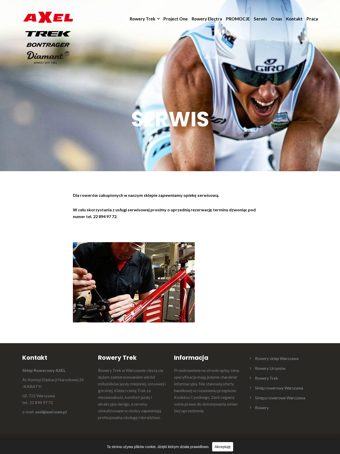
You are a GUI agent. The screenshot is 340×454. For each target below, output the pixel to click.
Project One (175, 18)
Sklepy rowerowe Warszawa (280, 397)
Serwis (260, 18)
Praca (312, 18)
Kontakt (294, 18)
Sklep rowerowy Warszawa (279, 387)
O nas (276, 18)
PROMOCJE (238, 18)
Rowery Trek (142, 18)
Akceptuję (223, 447)
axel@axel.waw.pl (51, 411)
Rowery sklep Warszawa (277, 358)
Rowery (262, 407)
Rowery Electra (207, 18)
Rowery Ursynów (270, 368)
